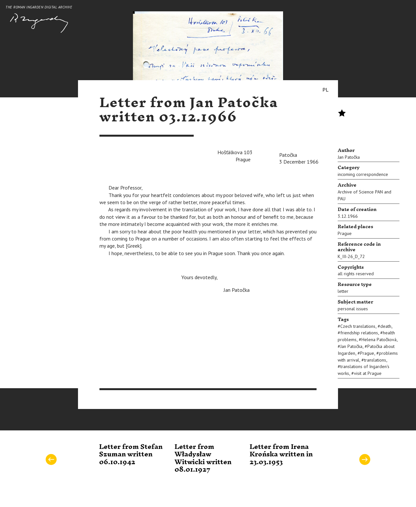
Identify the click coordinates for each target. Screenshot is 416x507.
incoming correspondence (363, 174)
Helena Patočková (378, 339)
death (385, 326)
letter (343, 291)
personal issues (353, 309)
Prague (345, 233)
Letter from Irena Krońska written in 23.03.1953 (281, 454)
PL (325, 89)
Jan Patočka (349, 157)
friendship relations (359, 333)
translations (375, 360)
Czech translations (357, 326)
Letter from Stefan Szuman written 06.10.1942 (130, 454)
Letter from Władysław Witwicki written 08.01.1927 (203, 458)
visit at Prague (368, 373)
